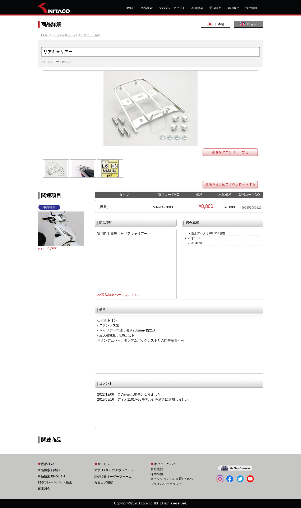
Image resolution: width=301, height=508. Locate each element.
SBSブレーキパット (172, 8)
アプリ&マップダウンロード (114, 470)
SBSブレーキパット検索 (55, 482)
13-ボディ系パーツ (63, 35)
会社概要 (233, 8)
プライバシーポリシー (166, 484)
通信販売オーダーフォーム (113, 476)
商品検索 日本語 (49, 470)
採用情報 (251, 8)
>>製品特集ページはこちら (117, 295)
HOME (130, 8)
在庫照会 (197, 8)
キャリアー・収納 (89, 35)
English (249, 24)
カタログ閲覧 (103, 482)
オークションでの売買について (172, 479)
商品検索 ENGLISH (51, 476)
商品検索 (147, 8)
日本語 (215, 24)
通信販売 (215, 8)
